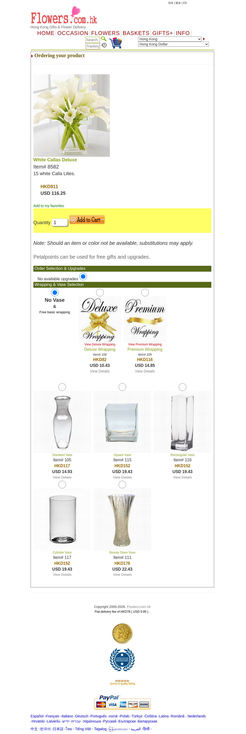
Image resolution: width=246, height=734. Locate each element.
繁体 (178, 3)
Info (183, 33)
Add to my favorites (48, 206)
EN (185, 3)
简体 (170, 3)
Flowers (105, 33)
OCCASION (72, 33)
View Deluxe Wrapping (99, 344)
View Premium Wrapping (145, 344)
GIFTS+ (162, 33)
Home (46, 33)
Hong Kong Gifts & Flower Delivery (58, 27)
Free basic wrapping (54, 312)
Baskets (136, 33)
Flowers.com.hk (139, 607)
